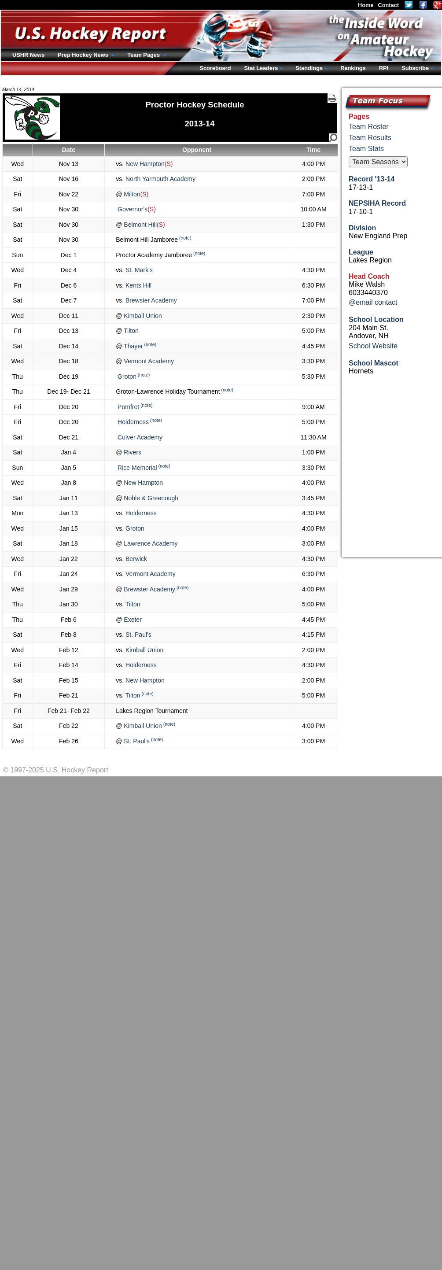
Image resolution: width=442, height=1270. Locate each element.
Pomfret (127, 406)
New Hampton (144, 163)
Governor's (131, 209)
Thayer (132, 346)
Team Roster (369, 126)
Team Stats (366, 148)
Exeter (131, 619)
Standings (309, 68)
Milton (131, 194)
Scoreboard (215, 68)
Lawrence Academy (149, 543)
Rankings (353, 68)
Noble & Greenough (150, 498)
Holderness (132, 421)
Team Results (370, 137)
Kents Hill (137, 285)
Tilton (130, 330)
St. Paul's (137, 634)
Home (366, 5)
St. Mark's (138, 269)
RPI (383, 68)
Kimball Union (142, 315)
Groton (126, 376)
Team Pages (144, 55)
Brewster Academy (150, 300)
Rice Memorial (136, 467)
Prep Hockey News (84, 55)
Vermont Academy (148, 361)
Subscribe (415, 68)
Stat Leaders (261, 68)
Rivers (131, 452)
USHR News (28, 55)
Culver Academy (139, 437)
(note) (185, 237)
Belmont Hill (139, 224)
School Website (373, 346)
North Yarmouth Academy (159, 178)
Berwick (135, 558)
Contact (388, 5)
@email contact (373, 302)
